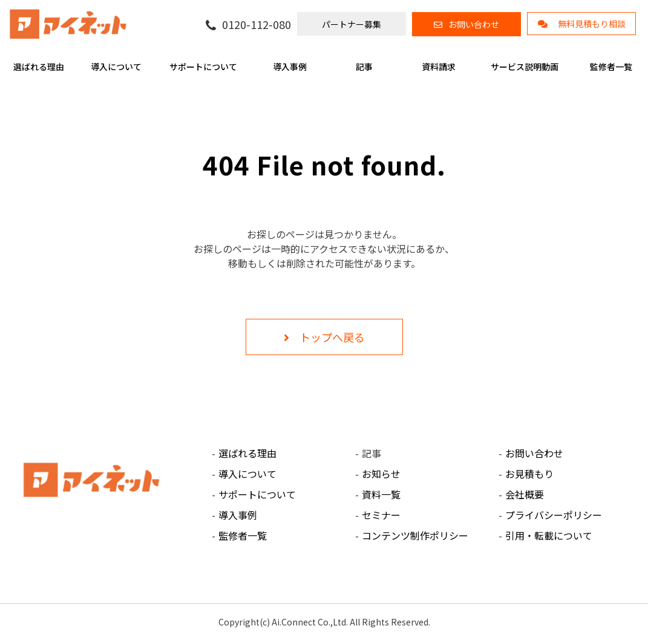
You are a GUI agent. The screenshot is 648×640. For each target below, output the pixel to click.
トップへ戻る (332, 337)
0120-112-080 (256, 24)
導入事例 (290, 66)
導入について (116, 66)
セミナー (381, 515)
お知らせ (381, 473)
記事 (364, 66)
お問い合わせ (473, 24)
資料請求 (439, 66)
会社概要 (524, 494)
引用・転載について (548, 535)
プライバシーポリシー (553, 515)
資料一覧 (381, 494)
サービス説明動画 (524, 66)
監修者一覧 (611, 66)
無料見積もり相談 (592, 24)
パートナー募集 (351, 24)
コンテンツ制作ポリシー (415, 535)
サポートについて (203, 66)
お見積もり (529, 473)
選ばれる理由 (38, 66)
